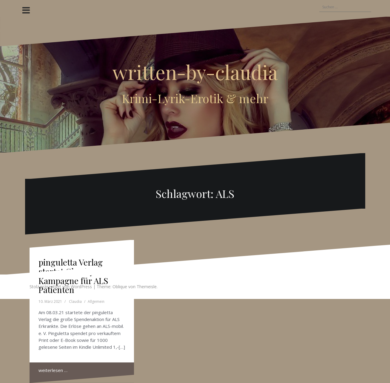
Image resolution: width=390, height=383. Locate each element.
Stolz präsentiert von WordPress (61, 286)
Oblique (119, 286)
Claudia (75, 301)
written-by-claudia (195, 72)
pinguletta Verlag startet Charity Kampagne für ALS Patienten (73, 276)
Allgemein (96, 301)
